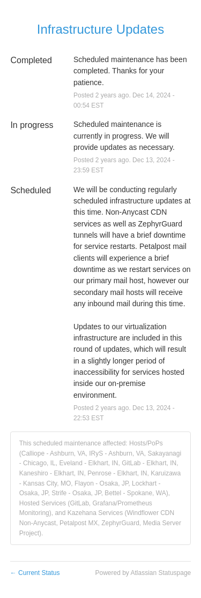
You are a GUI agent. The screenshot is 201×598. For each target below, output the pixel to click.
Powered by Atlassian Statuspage (143, 573)
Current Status (35, 573)
